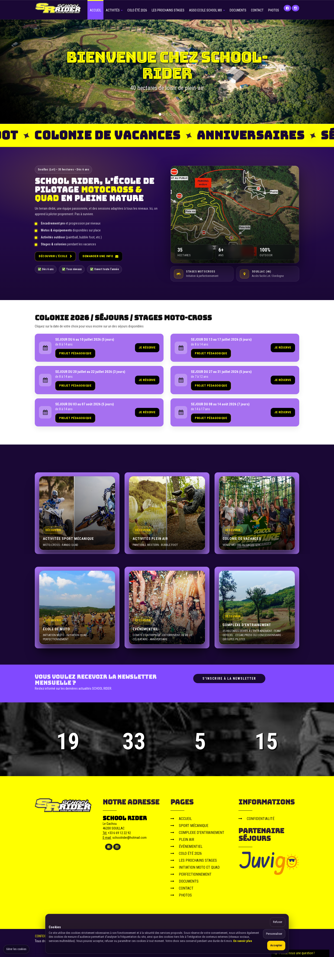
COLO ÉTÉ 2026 (137, 10)
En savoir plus (242, 941)
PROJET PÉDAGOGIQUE (75, 353)
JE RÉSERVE (147, 347)
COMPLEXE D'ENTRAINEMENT (197, 832)
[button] (20, 71)
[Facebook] (287, 8)
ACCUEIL (95, 10)
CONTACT (257, 10)
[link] (99, 348)
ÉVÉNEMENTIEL (186, 846)
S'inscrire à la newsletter (229, 678)
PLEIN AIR (182, 839)
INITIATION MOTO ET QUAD (195, 867)
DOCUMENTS (238, 10)
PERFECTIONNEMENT (191, 874)
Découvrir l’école (55, 256)
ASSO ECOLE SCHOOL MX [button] (207, 10)
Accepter (276, 945)
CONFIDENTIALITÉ (256, 818)
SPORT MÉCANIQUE (189, 825)
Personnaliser (274, 933)
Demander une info (100, 256)
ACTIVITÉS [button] (114, 10)
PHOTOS (273, 10)
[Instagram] (295, 8)
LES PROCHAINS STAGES (168, 10)
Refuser (277, 922)
